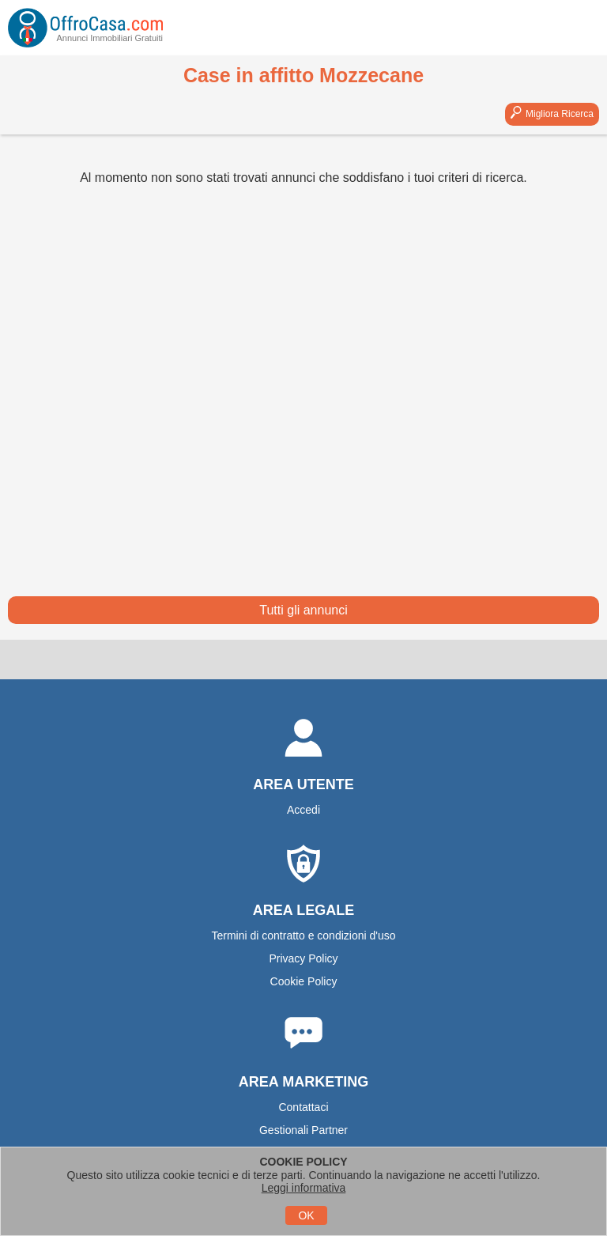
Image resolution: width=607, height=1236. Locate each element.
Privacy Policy (303, 958)
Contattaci (303, 1107)
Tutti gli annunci (303, 610)
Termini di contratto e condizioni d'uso (303, 935)
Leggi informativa (304, 1187)
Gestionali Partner (303, 1130)
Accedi (303, 809)
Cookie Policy (303, 981)
